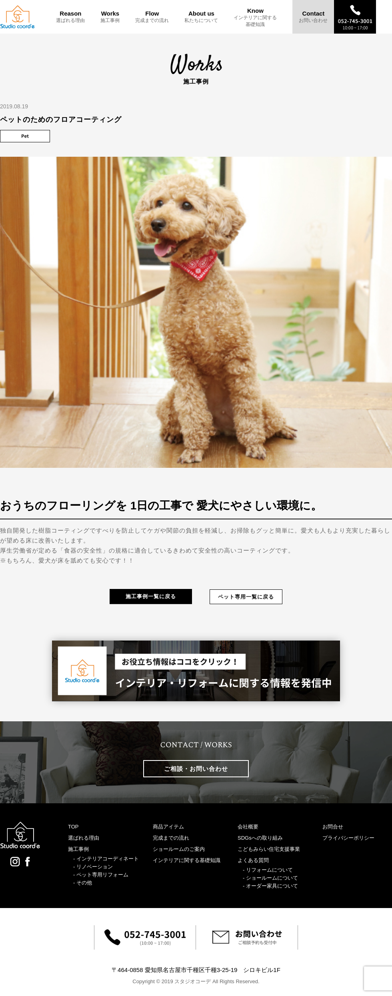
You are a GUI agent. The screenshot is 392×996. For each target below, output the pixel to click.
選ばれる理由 (83, 838)
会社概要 (248, 827)
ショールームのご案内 (179, 849)
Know (255, 17)
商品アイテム (168, 827)
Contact (313, 16)
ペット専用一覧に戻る (246, 597)
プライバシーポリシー (348, 838)
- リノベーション (93, 867)
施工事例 (78, 849)
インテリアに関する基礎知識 (186, 860)
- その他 (82, 883)
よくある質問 (253, 860)
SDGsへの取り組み (260, 838)
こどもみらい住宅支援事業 (269, 849)
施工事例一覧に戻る (151, 596)
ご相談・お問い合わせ (196, 768)
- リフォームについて (268, 870)
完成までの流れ (171, 838)
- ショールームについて (270, 878)
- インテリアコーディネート (106, 859)
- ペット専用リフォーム (100, 875)
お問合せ (332, 827)
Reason (70, 16)
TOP (73, 827)
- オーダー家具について (270, 886)
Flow (152, 16)
